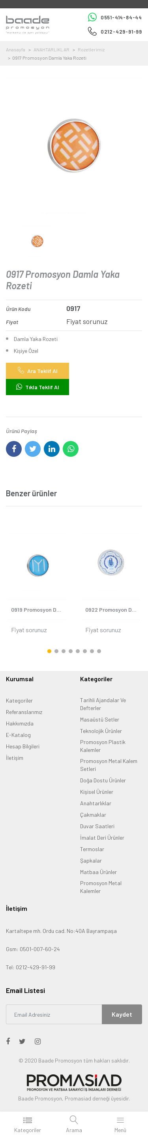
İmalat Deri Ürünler (102, 837)
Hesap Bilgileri (22, 746)
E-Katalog (18, 734)
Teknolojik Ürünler (101, 730)
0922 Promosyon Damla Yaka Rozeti (112, 609)
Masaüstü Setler (99, 719)
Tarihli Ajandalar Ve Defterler (103, 704)
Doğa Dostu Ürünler (103, 780)
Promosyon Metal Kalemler (101, 887)
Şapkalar (91, 860)
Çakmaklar (93, 814)
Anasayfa (15, 49)
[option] (74, 145)
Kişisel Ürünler (96, 791)
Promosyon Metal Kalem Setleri (108, 764)
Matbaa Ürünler (98, 872)
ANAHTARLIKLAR (51, 49)
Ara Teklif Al (38, 370)
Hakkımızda (20, 723)
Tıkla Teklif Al (37, 386)
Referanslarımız (24, 711)
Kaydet (122, 1014)
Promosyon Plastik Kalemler (103, 746)
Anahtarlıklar (95, 803)
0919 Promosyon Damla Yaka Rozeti (38, 609)
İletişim (14, 757)
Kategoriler (19, 700)
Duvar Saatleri (97, 826)
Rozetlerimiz (91, 49)
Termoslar (92, 849)
